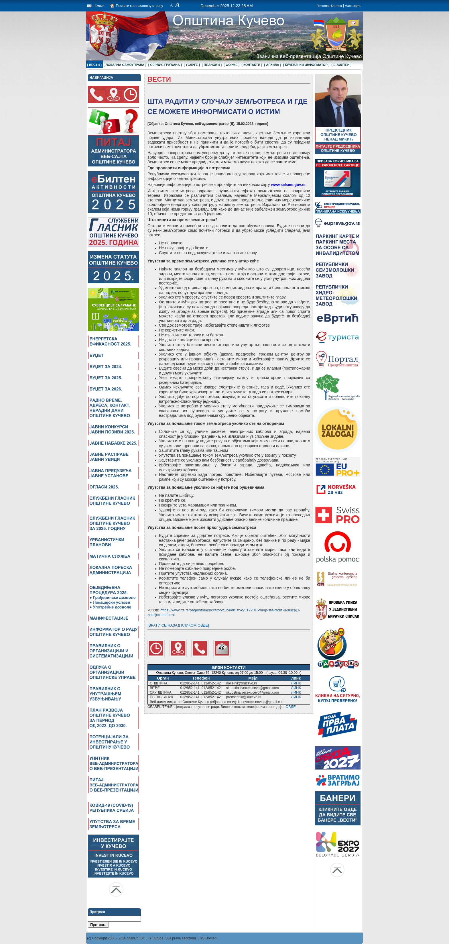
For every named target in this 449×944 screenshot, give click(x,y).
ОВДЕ (290, 706)
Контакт (336, 5)
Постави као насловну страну (139, 6)
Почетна (322, 5)
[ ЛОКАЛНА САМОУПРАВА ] (125, 64)
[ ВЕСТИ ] (94, 64)
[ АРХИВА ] (272, 64)
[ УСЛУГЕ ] (192, 64)
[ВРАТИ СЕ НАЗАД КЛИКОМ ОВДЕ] (178, 625)
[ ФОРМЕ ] (231, 64)
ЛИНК (296, 683)
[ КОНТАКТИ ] (251, 64)
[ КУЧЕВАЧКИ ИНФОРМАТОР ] (306, 64)
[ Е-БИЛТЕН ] (342, 64)
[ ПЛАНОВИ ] (212, 64)
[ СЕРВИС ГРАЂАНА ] (165, 64)
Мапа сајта (352, 5)
